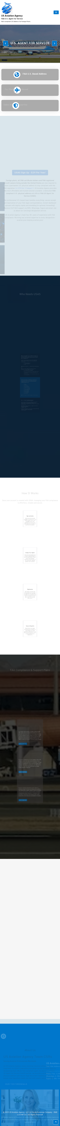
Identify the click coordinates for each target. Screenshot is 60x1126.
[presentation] (5, 43)
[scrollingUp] (55, 1122)
